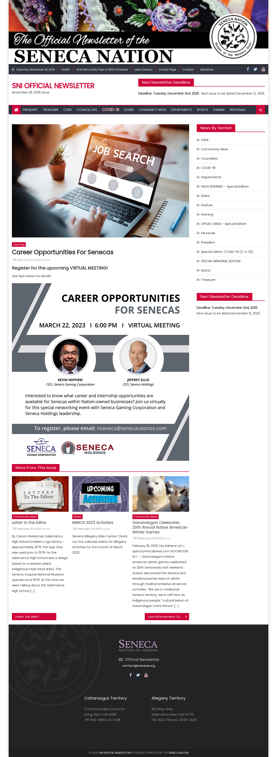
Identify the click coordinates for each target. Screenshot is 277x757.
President (30, 110)
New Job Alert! (28, 617)
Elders (129, 110)
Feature (207, 205)
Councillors (87, 110)
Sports (202, 110)
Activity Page (167, 69)
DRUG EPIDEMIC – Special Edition (225, 186)
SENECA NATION (178, 753)
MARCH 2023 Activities (92, 522)
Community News (152, 110)
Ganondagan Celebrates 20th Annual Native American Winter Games (159, 527)
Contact (188, 69)
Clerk (67, 110)
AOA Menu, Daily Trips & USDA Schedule (102, 69)
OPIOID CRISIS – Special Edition (223, 224)
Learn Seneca (143, 69)
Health (65, 69)
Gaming (219, 110)
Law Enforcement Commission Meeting (168, 617)
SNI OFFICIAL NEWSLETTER (115, 753)
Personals (238, 110)
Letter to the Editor (29, 522)
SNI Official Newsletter (53, 86)
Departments (181, 110)
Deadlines (207, 69)
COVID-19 (110, 109)
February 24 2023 (29, 260)
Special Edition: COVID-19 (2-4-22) (227, 252)
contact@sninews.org (138, 666)
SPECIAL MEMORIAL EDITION (220, 261)
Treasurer (50, 110)
